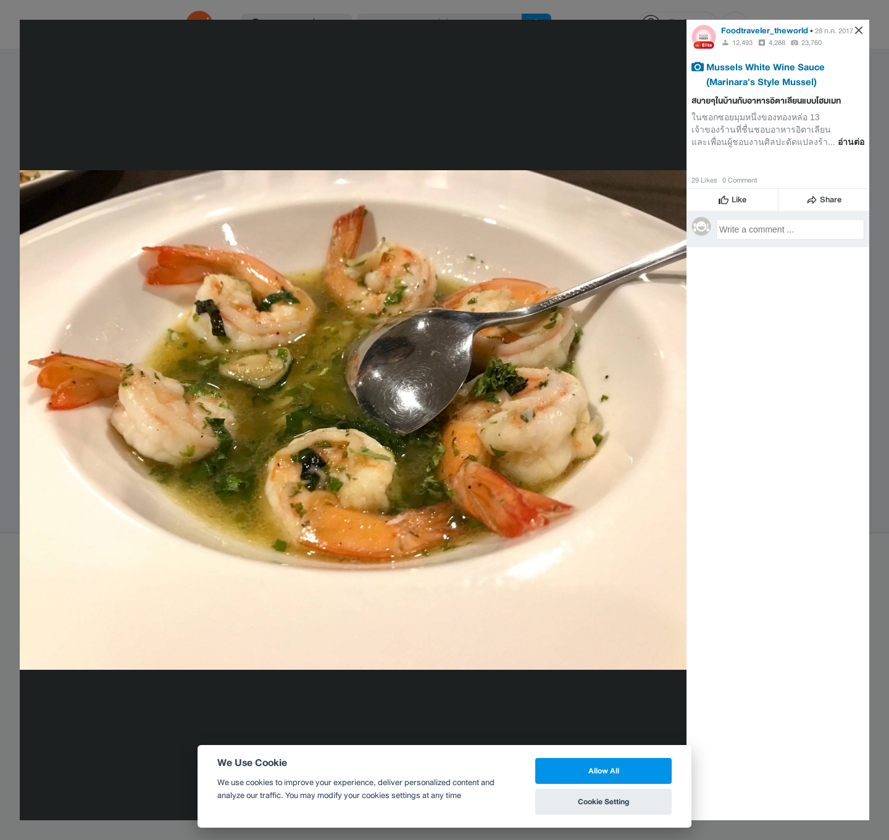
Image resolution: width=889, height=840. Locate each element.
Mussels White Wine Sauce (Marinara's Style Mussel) (765, 74)
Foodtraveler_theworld (764, 30)
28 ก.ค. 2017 (834, 30)
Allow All (603, 770)
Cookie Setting (603, 801)
